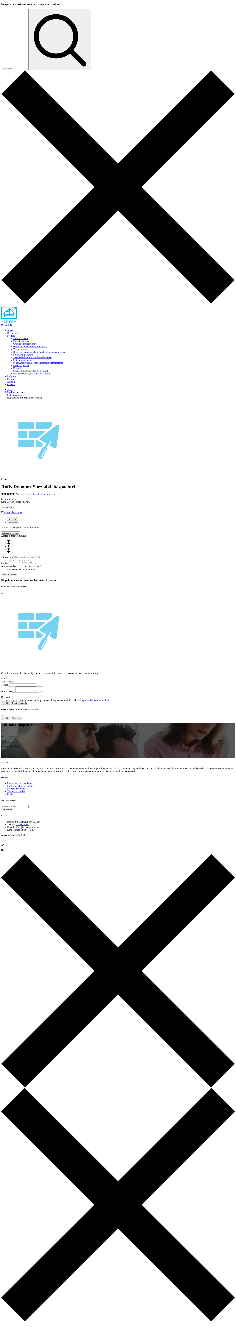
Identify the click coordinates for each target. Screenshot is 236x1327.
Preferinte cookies (16, 791)
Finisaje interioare (22, 341)
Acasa (10, 330)
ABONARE (7, 812)
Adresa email (7, 682)
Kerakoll (5, 325)
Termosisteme (20, 349)
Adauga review (9, 575)
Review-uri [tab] (13, 522)
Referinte (11, 376)
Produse (11, 335)
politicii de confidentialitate (96, 703)
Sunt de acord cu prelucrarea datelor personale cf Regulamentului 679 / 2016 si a (57, 703)
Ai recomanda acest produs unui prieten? (21, 567)
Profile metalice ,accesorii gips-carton (31, 373)
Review (5, 564)
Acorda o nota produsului (13, 536)
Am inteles (16, 721)
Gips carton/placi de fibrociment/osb (30, 371)
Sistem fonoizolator (22, 360)
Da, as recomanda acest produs (18, 570)
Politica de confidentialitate (20, 786)
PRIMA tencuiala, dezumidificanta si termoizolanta (38, 363)
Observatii (6, 700)
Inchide (5, 706)
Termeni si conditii (16, 794)
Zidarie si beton (20, 338)
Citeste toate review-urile (43, 494)
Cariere (10, 379)
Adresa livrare (8, 693)
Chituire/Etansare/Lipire (25, 344)
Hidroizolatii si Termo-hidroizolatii (30, 346)
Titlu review (7, 557)
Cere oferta (7, 507)
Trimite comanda (19, 706)
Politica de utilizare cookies (20, 788)
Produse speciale (21, 365)
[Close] (2, 594)
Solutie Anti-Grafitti (23, 354)
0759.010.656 (22, 827)
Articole (11, 381)
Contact (11, 384)
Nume (4, 679)
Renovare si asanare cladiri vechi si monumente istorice (40, 352)
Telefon (5, 685)
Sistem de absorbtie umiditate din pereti (32, 357)
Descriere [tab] (12, 519)
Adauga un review (10, 533)
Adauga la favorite (11, 512)
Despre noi (12, 333)
